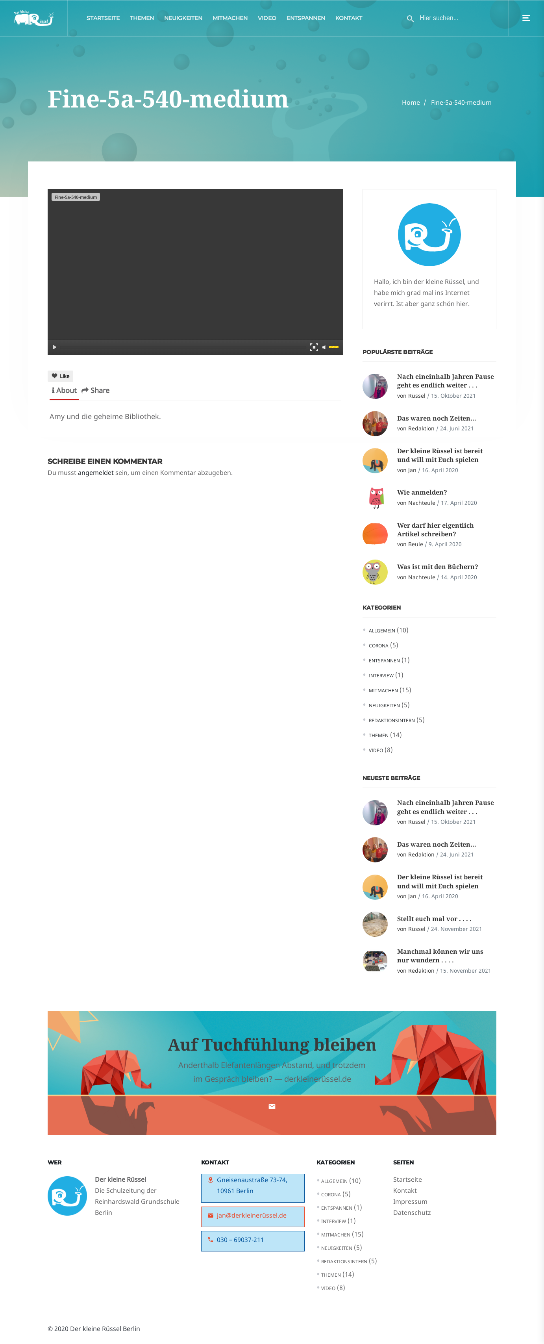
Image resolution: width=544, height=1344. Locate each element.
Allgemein (382, 630)
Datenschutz (412, 1212)
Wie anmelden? (422, 492)
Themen (142, 19)
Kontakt (348, 19)
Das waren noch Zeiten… (436, 418)
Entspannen (306, 19)
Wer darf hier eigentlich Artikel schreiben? (435, 529)
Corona (379, 645)
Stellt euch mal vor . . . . (434, 918)
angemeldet (96, 472)
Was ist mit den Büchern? (437, 566)
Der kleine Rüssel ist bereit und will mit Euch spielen (440, 455)
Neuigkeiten (183, 19)
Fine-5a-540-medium (461, 102)
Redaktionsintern (392, 720)
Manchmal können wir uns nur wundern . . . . (440, 955)
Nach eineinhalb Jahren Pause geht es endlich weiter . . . (445, 380)
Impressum (410, 1201)
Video (267, 19)
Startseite (103, 19)
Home (411, 102)
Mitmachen (230, 19)
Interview (381, 675)
